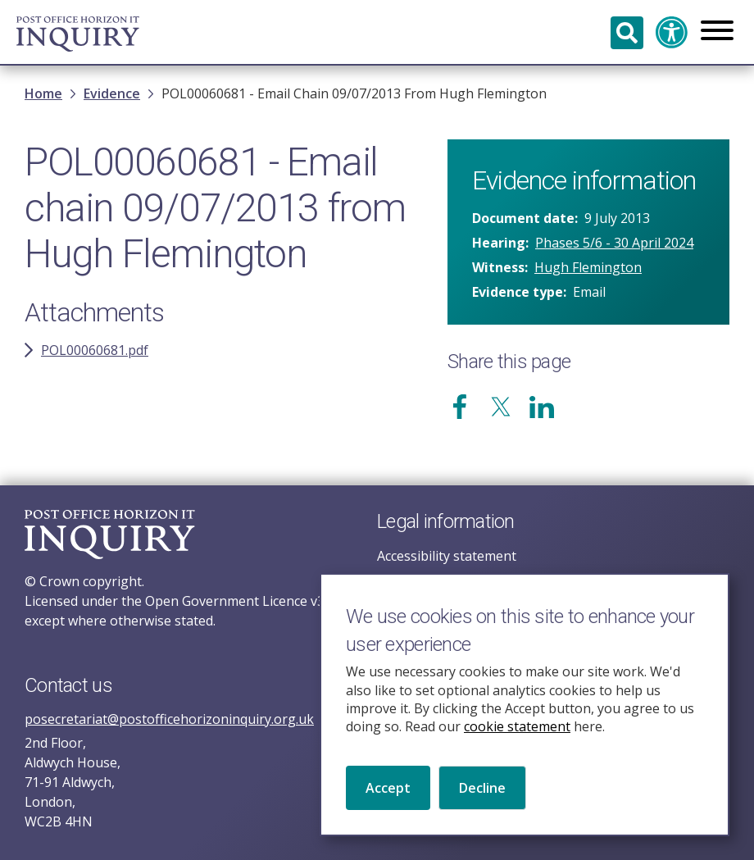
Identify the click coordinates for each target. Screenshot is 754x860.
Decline (482, 808)
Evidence (112, 93)
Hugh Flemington (588, 267)
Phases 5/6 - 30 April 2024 (614, 243)
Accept (388, 808)
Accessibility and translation (672, 32)
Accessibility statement (446, 556)
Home (43, 93)
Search (627, 32)
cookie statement (517, 747)
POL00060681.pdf (94, 350)
